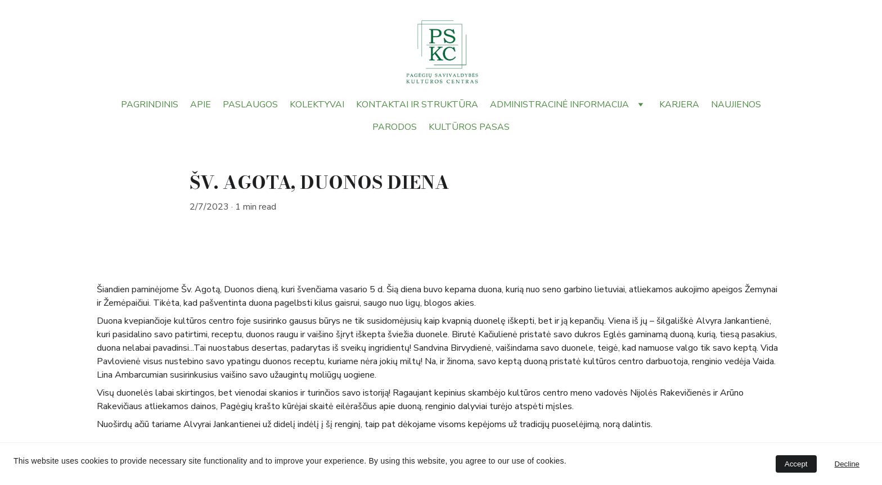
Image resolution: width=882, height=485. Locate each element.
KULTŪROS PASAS (469, 127)
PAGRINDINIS (149, 104)
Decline (847, 464)
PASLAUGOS (250, 104)
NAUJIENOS (736, 104)
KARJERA (679, 104)
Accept (796, 464)
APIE (200, 104)
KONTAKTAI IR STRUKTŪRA (417, 104)
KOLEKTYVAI (317, 104)
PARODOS (394, 127)
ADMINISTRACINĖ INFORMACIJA (559, 104)
